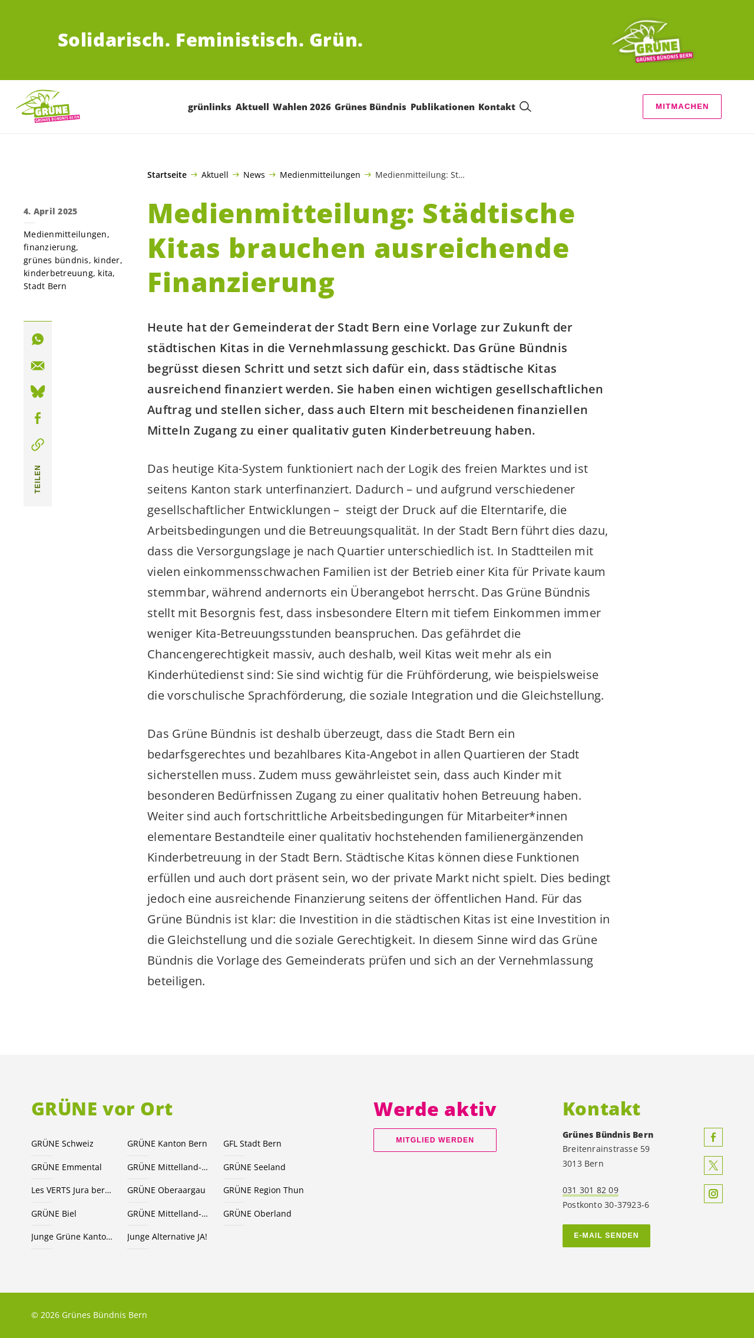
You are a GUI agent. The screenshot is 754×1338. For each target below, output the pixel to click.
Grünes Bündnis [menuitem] (371, 106)
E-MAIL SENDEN (606, 1235)
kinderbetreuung (58, 273)
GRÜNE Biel (54, 1213)
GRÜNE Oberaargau (166, 1189)
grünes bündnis (56, 260)
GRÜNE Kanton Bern (167, 1143)
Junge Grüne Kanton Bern (72, 1236)
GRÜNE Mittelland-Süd (168, 1167)
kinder (107, 260)
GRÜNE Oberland (257, 1213)
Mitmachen (682, 106)
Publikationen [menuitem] (443, 106)
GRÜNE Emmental (66, 1167)
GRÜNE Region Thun (263, 1189)
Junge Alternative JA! (167, 1236)
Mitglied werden (435, 1140)
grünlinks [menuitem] (210, 106)
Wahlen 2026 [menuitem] (302, 106)
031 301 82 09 (591, 1189)
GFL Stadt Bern (252, 1143)
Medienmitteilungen (320, 174)
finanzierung (50, 247)
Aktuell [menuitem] (252, 106)
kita (105, 273)
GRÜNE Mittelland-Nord (168, 1213)
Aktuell (215, 174)
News (254, 174)
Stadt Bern (45, 286)
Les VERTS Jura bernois (72, 1189)
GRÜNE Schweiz (62, 1143)
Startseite (167, 175)
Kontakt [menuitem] (496, 106)
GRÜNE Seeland (254, 1167)
